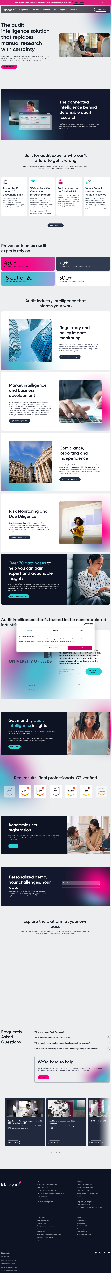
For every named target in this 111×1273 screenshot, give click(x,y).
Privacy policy (5, 1253)
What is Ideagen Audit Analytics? (72, 1032)
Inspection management (86, 1199)
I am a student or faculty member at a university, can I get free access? (72, 1049)
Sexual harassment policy (9, 1267)
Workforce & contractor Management (50, 1193)
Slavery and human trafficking (10, 1271)
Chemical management (45, 1202)
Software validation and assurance (89, 1207)
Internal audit (41, 1223)
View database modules (18, 596)
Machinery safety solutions (46, 1190)
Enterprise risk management (47, 1226)
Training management (85, 1187)
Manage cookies (55, 647)
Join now (13, 846)
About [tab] (81, 630)
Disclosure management (45, 1229)
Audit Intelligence (43, 1220)
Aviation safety (42, 1196)
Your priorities (24, 10)
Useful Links (81, 1217)
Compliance (41, 1217)
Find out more (79, 3)
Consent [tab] (29, 630)
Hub (55, 10)
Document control (83, 1190)
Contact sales (101, 10)
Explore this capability (70, 357)
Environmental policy (8, 1263)
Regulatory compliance (45, 1237)
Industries (37, 10)
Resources (73, 10)
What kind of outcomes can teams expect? (72, 1037)
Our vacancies (82, 1232)
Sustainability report (84, 1234)
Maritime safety (42, 1199)
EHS (38, 1182)
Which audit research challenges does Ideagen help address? (72, 1043)
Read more (13, 1142)
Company (63, 10)
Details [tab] (55, 630)
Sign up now (14, 747)
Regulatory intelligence (85, 1202)
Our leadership (82, 1226)
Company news (82, 1229)
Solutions (47, 10)
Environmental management (47, 1184)
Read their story (94, 671)
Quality (79, 1182)
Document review (83, 1205)
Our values (81, 1223)
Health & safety (42, 1187)
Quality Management (84, 1184)
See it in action (9, 67)
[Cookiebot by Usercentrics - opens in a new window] (85, 624)
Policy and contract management (49, 1234)
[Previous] (53, 1151)
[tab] (32, 684)
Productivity (41, 1240)
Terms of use (5, 1256)
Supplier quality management (87, 1193)
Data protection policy (8, 1260)
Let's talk (43, 1077)
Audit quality (41, 1232)
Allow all (80, 647)
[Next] (58, 1151)
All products (81, 1220)
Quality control (82, 1196)
